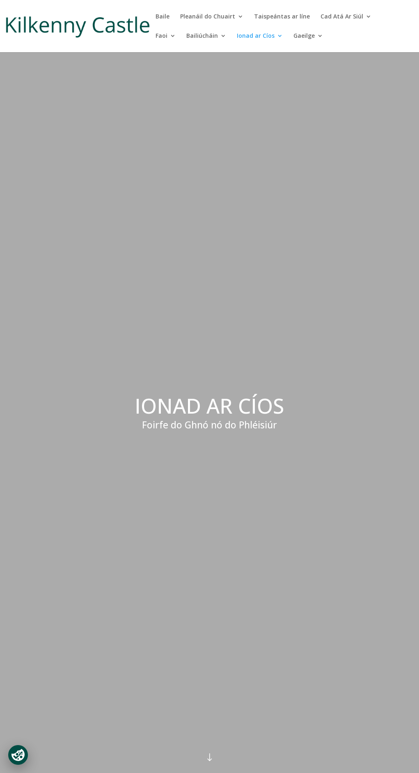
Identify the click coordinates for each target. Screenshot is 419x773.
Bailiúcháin (202, 36)
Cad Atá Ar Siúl (342, 17)
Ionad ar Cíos (256, 36)
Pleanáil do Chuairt (207, 17)
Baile (162, 17)
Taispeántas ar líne (282, 17)
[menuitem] (308, 42)
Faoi (161, 36)
